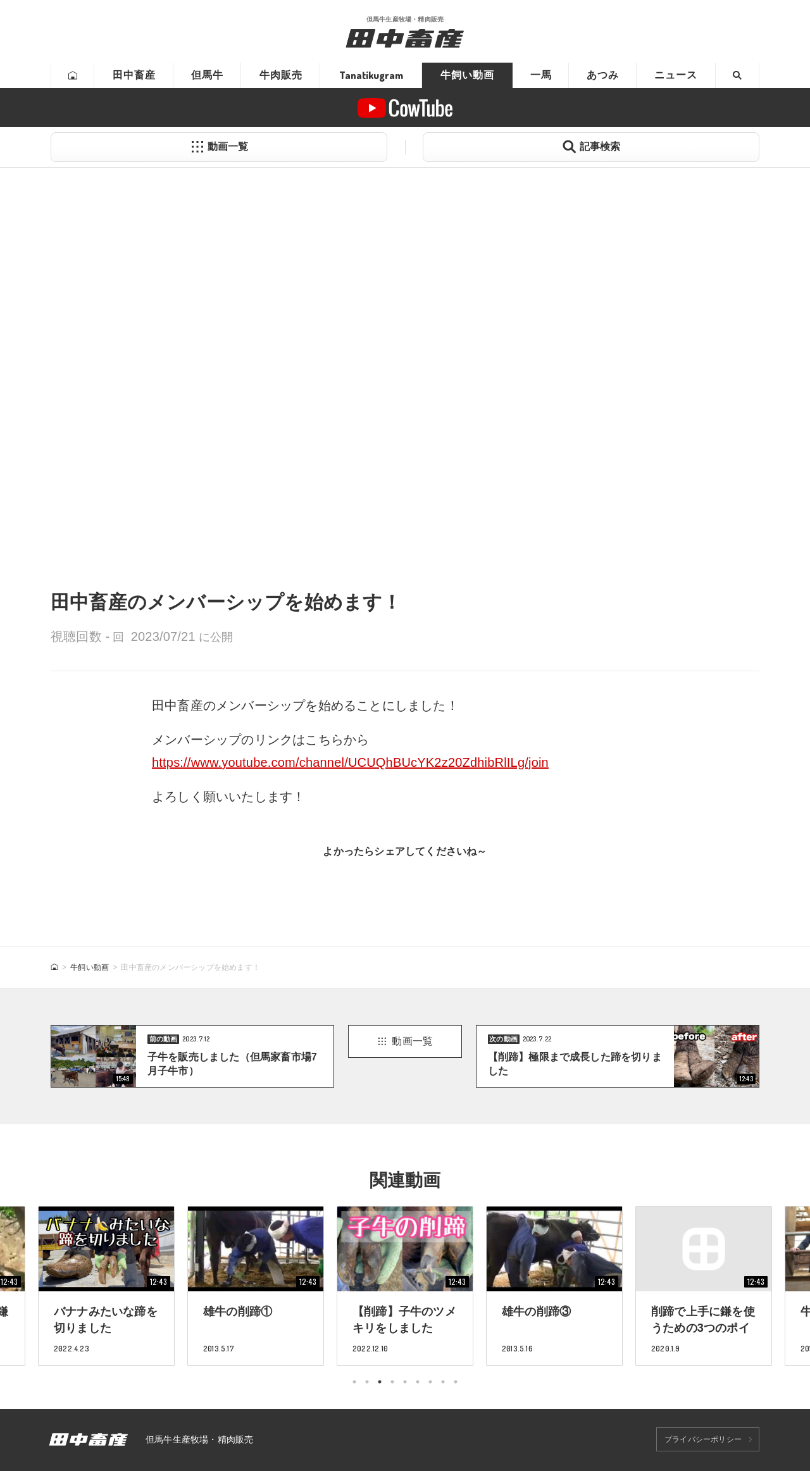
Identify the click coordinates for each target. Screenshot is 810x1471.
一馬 (541, 75)
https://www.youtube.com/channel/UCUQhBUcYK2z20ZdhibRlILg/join (350, 762)
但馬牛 (207, 75)
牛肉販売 (280, 75)
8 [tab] (443, 1381)
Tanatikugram (371, 75)
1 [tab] (354, 1381)
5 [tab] (405, 1381)
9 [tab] (455, 1381)
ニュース (675, 75)
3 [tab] (379, 1381)
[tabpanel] (405, 1286)
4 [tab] (392, 1381)
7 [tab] (430, 1381)
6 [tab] (417, 1381)
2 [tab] (367, 1381)
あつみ (603, 75)
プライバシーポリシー (703, 1439)
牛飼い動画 (467, 75)
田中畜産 (134, 75)
